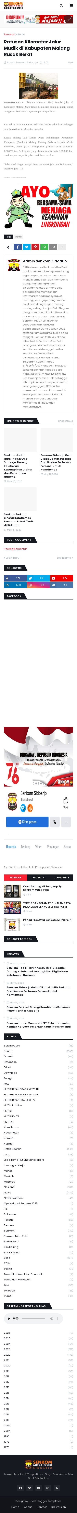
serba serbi (38, 1242)
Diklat (38, 1067)
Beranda (9, 34)
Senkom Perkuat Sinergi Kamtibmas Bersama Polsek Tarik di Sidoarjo (18, 520)
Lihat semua (65, 421)
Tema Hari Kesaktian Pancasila (38, 1274)
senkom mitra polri (38, 1236)
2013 (38, 1404)
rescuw (38, 1225)
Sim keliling (38, 1247)
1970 (38, 1447)
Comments (62, 877)
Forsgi (38, 1078)
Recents (38, 877)
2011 (38, 1415)
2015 (38, 1393)
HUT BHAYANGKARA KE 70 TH (38, 1089)
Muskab (38, 1176)
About (28, 1507)
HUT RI (38, 1111)
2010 (38, 1420)
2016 (38, 1387)
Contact (41, 1507)
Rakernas (38, 1214)
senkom (38, 1231)
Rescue (38, 1220)
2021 (38, 1360)
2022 (38, 1355)
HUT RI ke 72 (38, 1117)
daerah (38, 1057)
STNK (38, 1263)
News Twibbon (38, 1198)
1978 (38, 1442)
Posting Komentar (15, 549)
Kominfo (38, 1138)
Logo (38, 1155)
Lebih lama (64, 558)
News (38, 1193)
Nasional (38, 1187)
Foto (38, 1084)
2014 (38, 1398)
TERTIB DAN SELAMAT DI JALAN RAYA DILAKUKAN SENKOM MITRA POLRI (47, 905)
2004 (38, 1431)
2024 (38, 1344)
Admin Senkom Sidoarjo (45, 261)
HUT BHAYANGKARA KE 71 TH (38, 1095)
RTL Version (58, 1507)
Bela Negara (38, 1046)
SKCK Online (38, 1253)
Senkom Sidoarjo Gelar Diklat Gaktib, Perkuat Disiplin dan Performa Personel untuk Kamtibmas (57, 462)
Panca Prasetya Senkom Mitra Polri (47, 920)
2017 (38, 1382)
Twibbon (38, 1291)
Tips (38, 1285)
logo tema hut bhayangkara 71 (38, 1160)
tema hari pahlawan (38, 1280)
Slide (38, 1258)
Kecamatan (38, 1133)
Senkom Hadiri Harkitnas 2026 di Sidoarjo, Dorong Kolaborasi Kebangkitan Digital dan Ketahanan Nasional (18, 466)
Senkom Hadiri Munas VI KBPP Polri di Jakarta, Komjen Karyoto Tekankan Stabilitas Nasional (39, 1025)
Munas (38, 1171)
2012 (38, 1409)
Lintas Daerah (38, 1149)
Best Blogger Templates (46, 1501)
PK (38, 1209)
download (38, 1073)
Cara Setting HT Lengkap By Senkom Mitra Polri (42, 888)
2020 (38, 1366)
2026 (38, 1333)
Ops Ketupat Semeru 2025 (38, 1204)
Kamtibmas (38, 1127)
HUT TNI (38, 1122)
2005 (38, 1426)
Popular (15, 877)
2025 (38, 1338)
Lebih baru (12, 558)
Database (38, 1062)
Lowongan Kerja (38, 1165)
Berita (21, 34)
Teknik (38, 1269)
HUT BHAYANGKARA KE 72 (38, 1100)
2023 (38, 1349)
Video (38, 1296)
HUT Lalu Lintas (38, 1105)
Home (15, 1507)
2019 (38, 1371)
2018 (38, 1377)
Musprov (38, 1182)
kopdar (38, 1144)
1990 (38, 1436)
